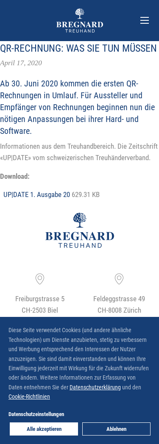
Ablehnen (116, 429)
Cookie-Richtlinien (29, 396)
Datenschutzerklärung (95, 387)
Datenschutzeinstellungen (36, 414)
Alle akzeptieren (44, 429)
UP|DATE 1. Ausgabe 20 (36, 194)
